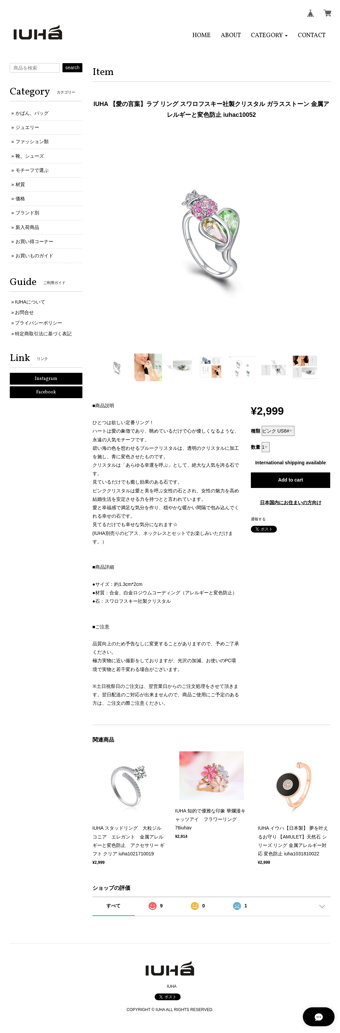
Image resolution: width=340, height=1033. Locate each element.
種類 (255, 431)
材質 (20, 184)
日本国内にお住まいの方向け (290, 502)
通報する (258, 519)
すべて (113, 905)
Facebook (46, 392)
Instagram (46, 379)
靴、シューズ (30, 156)
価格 (20, 198)
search (72, 67)
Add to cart (290, 480)
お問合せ (24, 312)
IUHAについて (30, 302)
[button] (269, 35)
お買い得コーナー (34, 241)
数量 (255, 447)
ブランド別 (27, 212)
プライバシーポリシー (38, 323)
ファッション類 (32, 141)
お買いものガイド (34, 255)
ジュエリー (27, 127)
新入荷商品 (27, 227)
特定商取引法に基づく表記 (43, 333)
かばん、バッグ (32, 113)
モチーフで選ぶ (32, 170)
